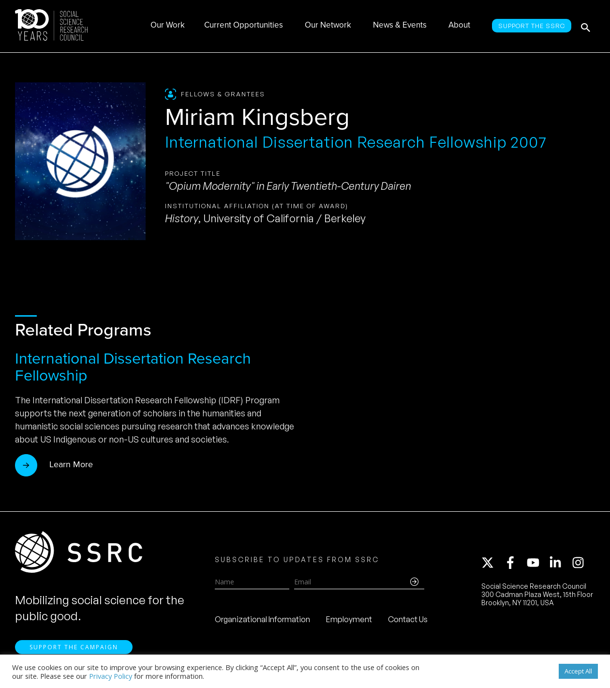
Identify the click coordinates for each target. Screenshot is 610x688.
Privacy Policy (110, 676)
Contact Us (408, 621)
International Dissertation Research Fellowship (133, 367)
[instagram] (580, 564)
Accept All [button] (578, 671)
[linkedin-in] (559, 564)
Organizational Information (262, 621)
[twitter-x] (492, 564)
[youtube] (537, 564)
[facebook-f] (514, 564)
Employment (349, 621)
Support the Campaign (74, 649)
